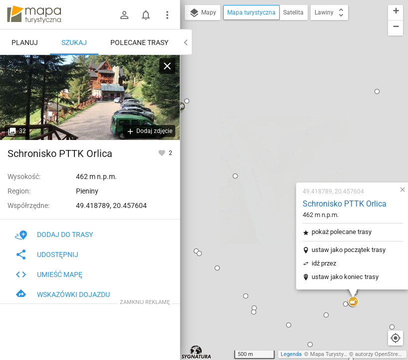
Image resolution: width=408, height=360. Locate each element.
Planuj (24, 42)
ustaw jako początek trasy (289, 128)
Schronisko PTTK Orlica (285, 81)
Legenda (291, 354)
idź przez (264, 141)
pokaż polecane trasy (282, 110)
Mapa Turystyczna (332, 354)
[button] (194, 190)
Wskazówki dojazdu (62, 294)
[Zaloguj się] (124, 15)
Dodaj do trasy (54, 234)
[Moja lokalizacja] (395, 338)
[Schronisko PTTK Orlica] (90, 97)
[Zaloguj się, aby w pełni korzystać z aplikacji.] (162, 152)
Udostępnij (46, 254)
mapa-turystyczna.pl (34, 14)
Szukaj (74, 42)
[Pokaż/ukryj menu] (167, 15)
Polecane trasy (139, 42)
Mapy (202, 13)
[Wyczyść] (167, 66)
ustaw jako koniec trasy (285, 154)
